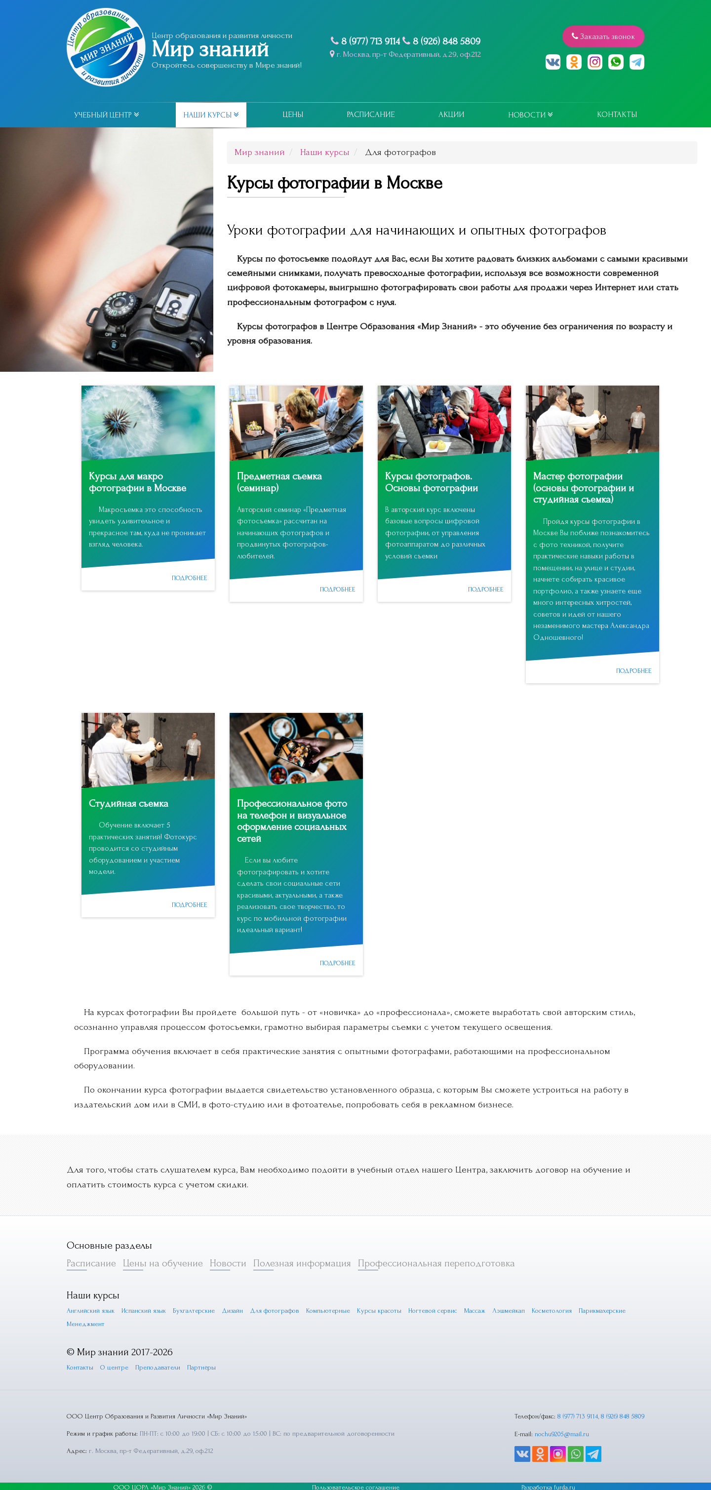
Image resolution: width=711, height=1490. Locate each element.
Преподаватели (158, 1365)
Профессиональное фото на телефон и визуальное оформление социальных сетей (292, 819)
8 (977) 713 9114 (368, 41)
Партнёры (202, 1365)
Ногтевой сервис (433, 1308)
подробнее (188, 577)
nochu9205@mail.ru (559, 1431)
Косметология (553, 1308)
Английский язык (91, 1308)
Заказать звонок (602, 36)
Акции (451, 114)
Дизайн (233, 1308)
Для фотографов (275, 1308)
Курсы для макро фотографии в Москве (138, 482)
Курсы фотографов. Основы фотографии (431, 482)
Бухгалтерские (194, 1308)
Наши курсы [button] (211, 115)
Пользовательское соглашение (355, 1485)
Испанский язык (143, 1308)
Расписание (371, 114)
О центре (114, 1365)
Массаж (476, 1308)
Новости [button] (530, 115)
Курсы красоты (380, 1308)
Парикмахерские (604, 1308)
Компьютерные (329, 1308)
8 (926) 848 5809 (444, 41)
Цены (293, 114)
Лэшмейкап (510, 1308)
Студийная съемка (129, 802)
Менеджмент (86, 1322)
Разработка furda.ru (548, 1485)
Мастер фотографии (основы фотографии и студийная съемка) (583, 488)
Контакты (617, 114)
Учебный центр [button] (106, 115)
